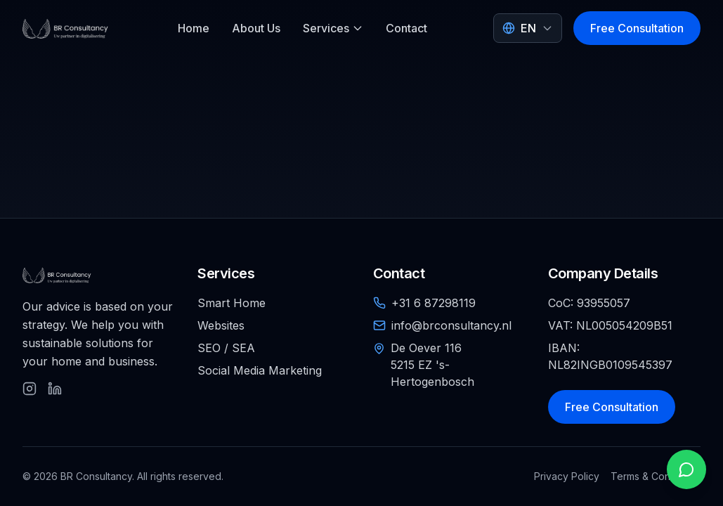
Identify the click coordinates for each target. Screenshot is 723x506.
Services (333, 28)
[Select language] (527, 28)
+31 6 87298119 (433, 303)
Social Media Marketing (259, 370)
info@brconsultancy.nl (451, 325)
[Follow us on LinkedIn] (55, 389)
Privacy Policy (566, 476)
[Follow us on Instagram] (29, 389)
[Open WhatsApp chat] (686, 469)
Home (193, 28)
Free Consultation (637, 28)
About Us (256, 28)
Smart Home (231, 303)
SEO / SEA (226, 348)
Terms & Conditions (656, 476)
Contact (406, 28)
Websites (221, 325)
